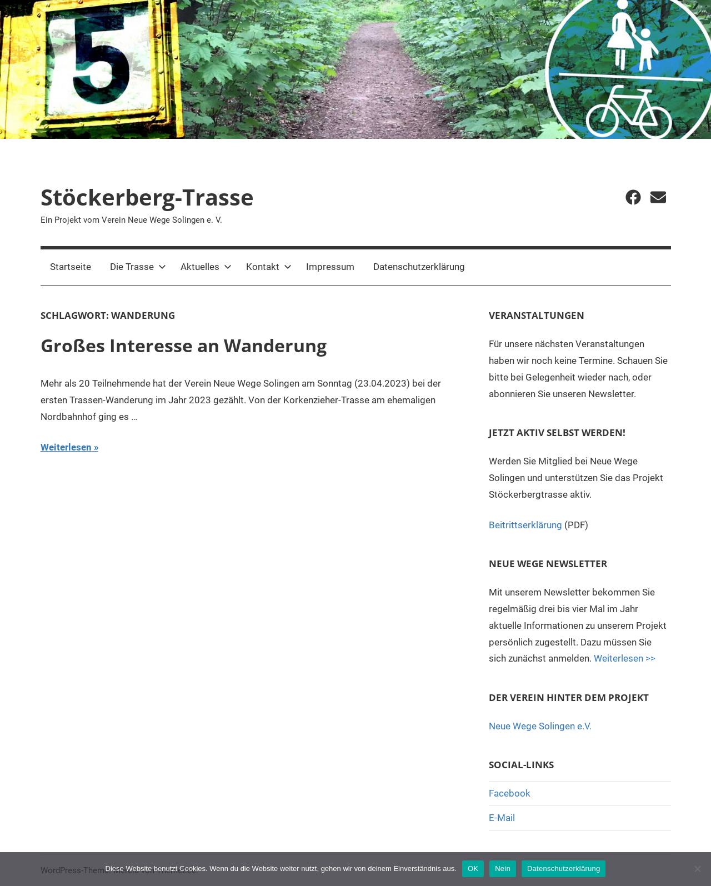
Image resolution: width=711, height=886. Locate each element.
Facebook (509, 793)
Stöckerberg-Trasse (147, 197)
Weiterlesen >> (624, 658)
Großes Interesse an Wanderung (184, 345)
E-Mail (502, 817)
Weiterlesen (66, 447)
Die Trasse (138, 266)
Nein (502, 868)
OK (473, 868)
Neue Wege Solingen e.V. (540, 726)
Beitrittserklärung (525, 524)
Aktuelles (206, 266)
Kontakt (269, 266)
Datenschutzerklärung (419, 266)
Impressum (330, 266)
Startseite (70, 266)
